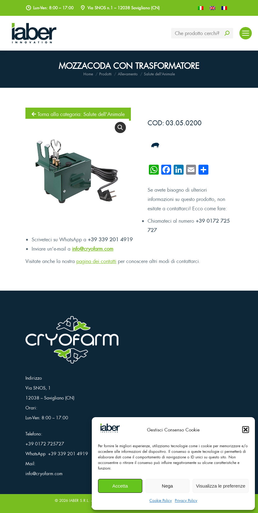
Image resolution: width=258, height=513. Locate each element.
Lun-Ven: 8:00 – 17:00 (46, 418)
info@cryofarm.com (92, 248)
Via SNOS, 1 (38, 388)
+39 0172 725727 (44, 444)
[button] (245, 429)
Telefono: (33, 434)
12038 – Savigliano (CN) (49, 398)
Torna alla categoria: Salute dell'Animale (78, 114)
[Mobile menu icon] (245, 33)
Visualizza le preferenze (220, 485)
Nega (167, 485)
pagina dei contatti (96, 261)
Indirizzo (33, 378)
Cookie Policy (160, 500)
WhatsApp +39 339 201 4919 (56, 454)
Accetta (120, 485)
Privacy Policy (186, 500)
